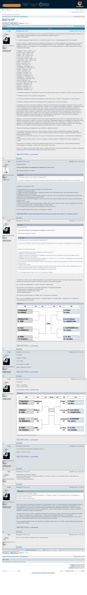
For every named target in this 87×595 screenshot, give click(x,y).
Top (3, 158)
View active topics (16, 14)
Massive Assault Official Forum (8, 1)
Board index (5, 16)
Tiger (13, 20)
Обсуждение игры (24, 16)
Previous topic (77, 26)
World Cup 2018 (8, 19)
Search (82, 9)
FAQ (77, 9)
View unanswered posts (7, 14)
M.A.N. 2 (10, 16)
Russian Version (16, 16)
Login (4, 9)
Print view (5, 26)
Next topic (82, 26)
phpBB (38, 572)
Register (9, 9)
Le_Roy (9, 20)
